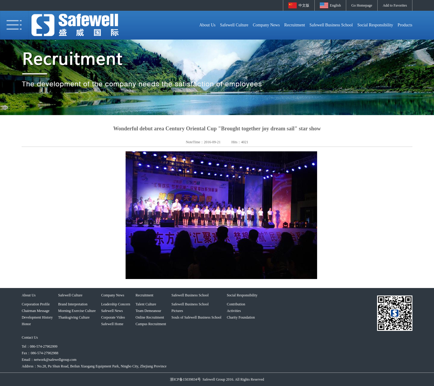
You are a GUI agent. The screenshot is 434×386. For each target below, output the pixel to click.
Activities (234, 311)
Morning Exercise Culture (77, 311)
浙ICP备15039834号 (185, 379)
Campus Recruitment (150, 324)
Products (405, 25)
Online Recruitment (149, 317)
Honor (26, 324)
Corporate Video (113, 317)
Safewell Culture (234, 25)
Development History (37, 317)
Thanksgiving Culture (74, 317)
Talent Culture (145, 304)
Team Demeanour (148, 311)
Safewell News (112, 311)
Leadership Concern (115, 304)
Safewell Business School (331, 25)
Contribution (236, 304)
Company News (266, 25)
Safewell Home (112, 324)
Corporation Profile (36, 304)
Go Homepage (361, 5)
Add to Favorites (395, 5)
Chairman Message (35, 311)
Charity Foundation (241, 317)
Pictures (177, 311)
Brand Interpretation (73, 304)
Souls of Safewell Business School (196, 317)
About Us (207, 25)
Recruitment (294, 25)
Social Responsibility (375, 25)
